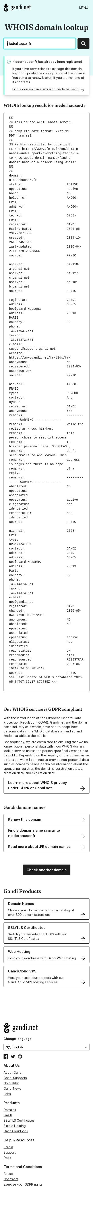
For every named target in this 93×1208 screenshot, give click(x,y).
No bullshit (11, 1083)
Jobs (7, 1094)
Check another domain (47, 870)
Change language (17, 1039)
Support (10, 1152)
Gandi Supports (15, 1078)
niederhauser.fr (24, 61)
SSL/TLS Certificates (19, 1120)
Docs (7, 1158)
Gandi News (12, 1088)
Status (8, 1147)
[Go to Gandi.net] (17, 8)
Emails (8, 1115)
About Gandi (13, 1072)
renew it (38, 77)
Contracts (11, 1179)
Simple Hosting (15, 1126)
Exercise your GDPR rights (23, 1184)
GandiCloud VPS (16, 1131)
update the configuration (44, 73)
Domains (10, 1110)
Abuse (8, 1174)
